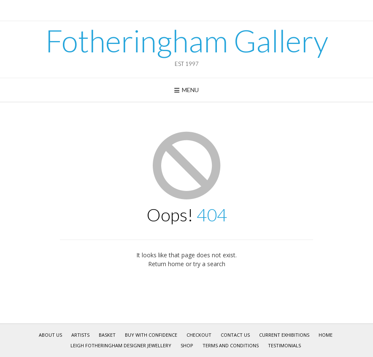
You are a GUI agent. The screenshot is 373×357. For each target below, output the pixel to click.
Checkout (198, 335)
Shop (187, 345)
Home (325, 335)
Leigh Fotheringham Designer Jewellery (120, 345)
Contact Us (235, 335)
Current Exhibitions (284, 335)
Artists (80, 335)
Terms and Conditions (231, 345)
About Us (50, 335)
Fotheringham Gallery (186, 40)
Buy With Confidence (151, 335)
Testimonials (284, 345)
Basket (107, 335)
